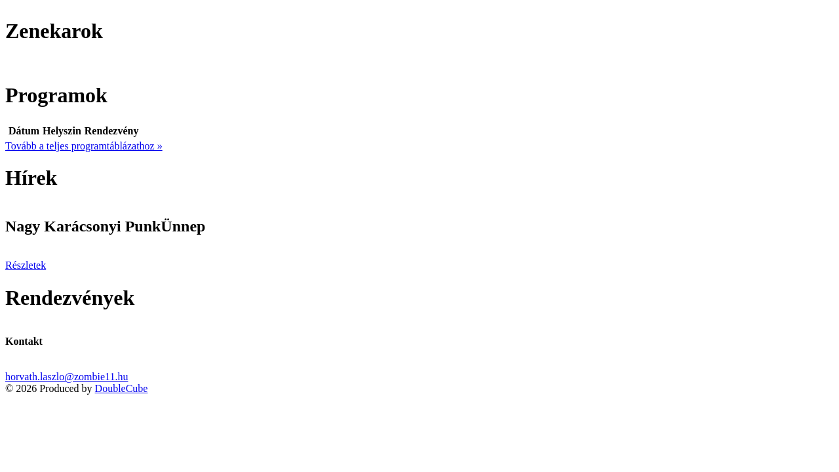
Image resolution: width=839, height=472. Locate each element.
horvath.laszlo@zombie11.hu (66, 376)
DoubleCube (121, 388)
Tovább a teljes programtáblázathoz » (84, 145)
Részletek (25, 265)
